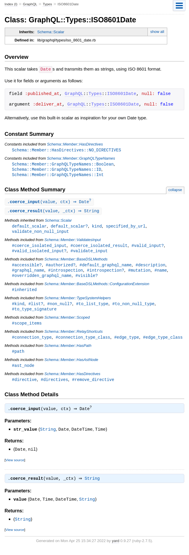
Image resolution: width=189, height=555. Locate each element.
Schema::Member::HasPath (68, 350)
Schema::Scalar (50, 32)
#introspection (65, 273)
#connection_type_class (83, 342)
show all (157, 31)
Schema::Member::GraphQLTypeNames (81, 158)
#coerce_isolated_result (98, 247)
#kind (18, 307)
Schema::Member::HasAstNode (71, 365)
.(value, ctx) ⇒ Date (50, 203)
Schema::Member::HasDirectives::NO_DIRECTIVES (66, 150)
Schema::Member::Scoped (67, 322)
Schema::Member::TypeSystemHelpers (77, 302)
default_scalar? (69, 227)
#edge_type (126, 342)
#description (150, 267)
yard (115, 546)
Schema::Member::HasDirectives (75, 144)
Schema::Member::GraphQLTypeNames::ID (56, 170)
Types (47, 4)
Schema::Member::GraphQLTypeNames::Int (58, 175)
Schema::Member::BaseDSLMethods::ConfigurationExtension (96, 287)
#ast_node (23, 371)
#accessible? (27, 267)
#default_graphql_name (105, 267)
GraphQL (30, 4)
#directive (24, 385)
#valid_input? (148, 247)
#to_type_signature (34, 313)
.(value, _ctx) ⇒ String (54, 212)
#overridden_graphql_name (42, 279)
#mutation (139, 273)
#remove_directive (93, 385)
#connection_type (32, 342)
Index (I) (11, 4)
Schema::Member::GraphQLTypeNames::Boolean (63, 164)
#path (18, 356)
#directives (54, 385)
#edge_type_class (163, 342)
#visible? (86, 279)
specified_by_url (125, 227)
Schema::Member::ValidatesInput (72, 242)
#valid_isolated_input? (39, 253)
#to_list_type (92, 307)
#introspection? (105, 273)
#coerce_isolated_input (39, 247)
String (48, 435)
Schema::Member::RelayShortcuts (73, 336)
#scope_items (27, 327)
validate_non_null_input (40, 233)
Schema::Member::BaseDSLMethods (76, 262)
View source (15, 465)
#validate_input (88, 253)
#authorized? (60, 267)
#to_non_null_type (133, 307)
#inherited (24, 293)
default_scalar (29, 227)
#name (161, 273)
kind (97, 227)
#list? (35, 307)
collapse (175, 190)
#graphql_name (28, 273)
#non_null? (59, 307)
